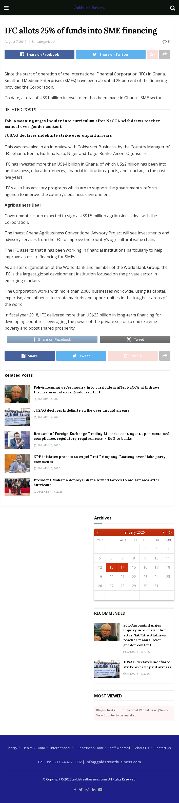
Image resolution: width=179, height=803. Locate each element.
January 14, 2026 (47, 399)
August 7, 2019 (15, 41)
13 (111, 567)
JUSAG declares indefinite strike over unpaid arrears (58, 135)
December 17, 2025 (48, 491)
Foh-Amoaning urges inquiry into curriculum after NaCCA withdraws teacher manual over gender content (97, 390)
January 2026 (134, 532)
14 (123, 567)
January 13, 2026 (47, 445)
